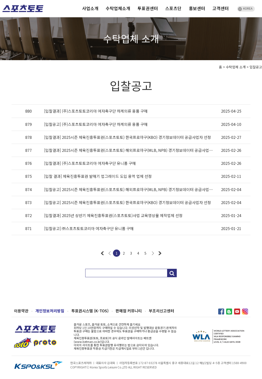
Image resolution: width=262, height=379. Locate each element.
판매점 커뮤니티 (129, 310)
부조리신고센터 (161, 310)
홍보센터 (197, 8)
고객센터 (220, 8)
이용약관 (21, 310)
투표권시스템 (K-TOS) (90, 310)
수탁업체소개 (118, 8)
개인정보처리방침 (49, 310)
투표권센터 (148, 8)
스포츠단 (173, 8)
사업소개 (90, 8)
